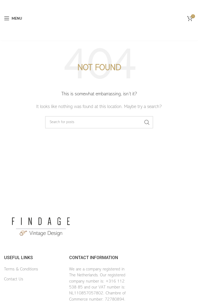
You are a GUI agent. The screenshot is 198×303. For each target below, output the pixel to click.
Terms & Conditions (21, 269)
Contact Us (13, 279)
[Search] (99, 122)
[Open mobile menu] (13, 18)
